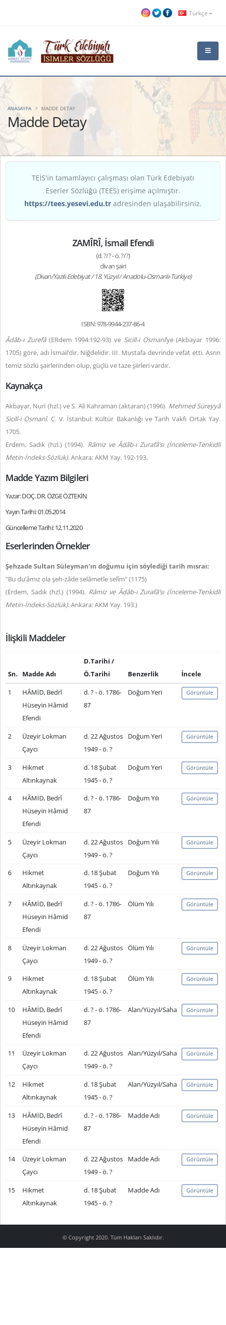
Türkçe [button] (195, 13)
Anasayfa (19, 108)
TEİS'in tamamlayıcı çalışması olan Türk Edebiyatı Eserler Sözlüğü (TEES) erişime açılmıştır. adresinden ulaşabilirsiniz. (113, 190)
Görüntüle (199, 692)
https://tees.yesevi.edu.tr (67, 203)
